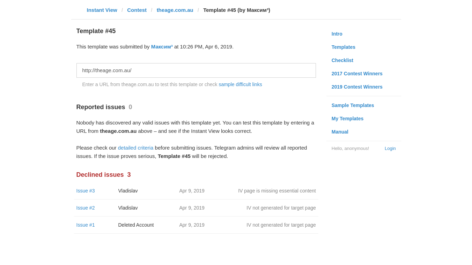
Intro (337, 34)
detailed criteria (136, 148)
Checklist (342, 60)
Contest (137, 10)
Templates (343, 47)
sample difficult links (240, 84)
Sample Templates (353, 105)
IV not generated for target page (281, 208)
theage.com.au (175, 10)
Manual (340, 132)
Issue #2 (85, 208)
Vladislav (128, 191)
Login (390, 148)
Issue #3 (85, 191)
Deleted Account (136, 225)
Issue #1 (85, 225)
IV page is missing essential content (277, 191)
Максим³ (162, 47)
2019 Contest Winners (357, 87)
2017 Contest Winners (357, 73)
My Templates (348, 118)
